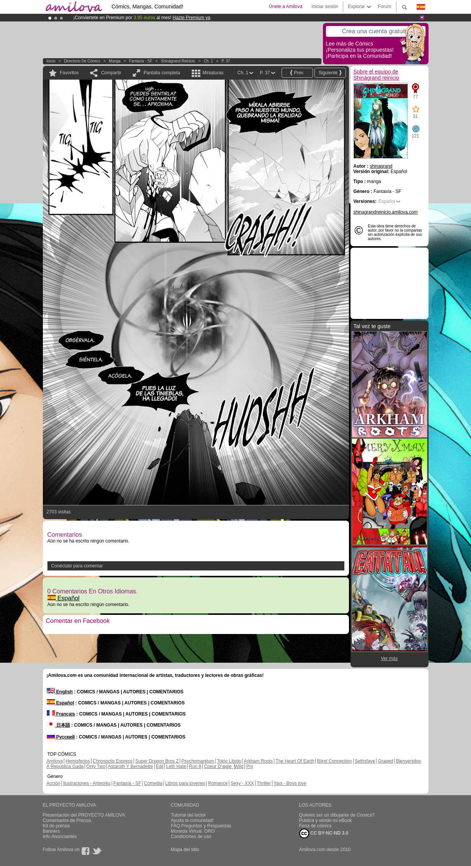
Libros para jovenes (185, 783)
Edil (159, 766)
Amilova (55, 761)
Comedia (153, 783)
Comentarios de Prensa (67, 820)
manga (115, 61)
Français (61, 714)
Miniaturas (212, 72)
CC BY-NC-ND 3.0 (324, 833)
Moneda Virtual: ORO (193, 831)
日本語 (58, 725)
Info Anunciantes (60, 836)
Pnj (249, 766)
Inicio (51, 61)
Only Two (96, 766)
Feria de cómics (315, 825)
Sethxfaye (365, 761)
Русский (61, 737)
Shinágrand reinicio (178, 61)
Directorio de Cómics (82, 61)
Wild (239, 766)
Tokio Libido (229, 761)
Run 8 (195, 766)
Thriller (264, 783)
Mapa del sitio (185, 849)
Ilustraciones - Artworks (87, 783)
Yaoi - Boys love (290, 783)
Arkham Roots (258, 761)
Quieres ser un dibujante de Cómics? (337, 815)
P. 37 (226, 61)
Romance (218, 783)
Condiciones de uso (191, 836)
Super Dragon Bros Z (157, 761)
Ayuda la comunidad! (192, 820)
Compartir (111, 72)
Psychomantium (197, 761)
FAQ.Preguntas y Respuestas (201, 825)
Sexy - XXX (242, 783)
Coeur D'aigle (218, 766)
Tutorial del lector (188, 815)
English (60, 691)
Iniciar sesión (324, 6)
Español (63, 598)
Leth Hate (176, 766)
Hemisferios (78, 761)
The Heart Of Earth (294, 761)
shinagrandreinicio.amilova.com (386, 212)
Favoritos (69, 72)
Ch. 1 (208, 61)
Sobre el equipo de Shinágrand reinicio (376, 75)
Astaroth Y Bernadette (130, 766)
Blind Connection (334, 761)
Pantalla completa (161, 72)
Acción (53, 783)
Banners (51, 831)
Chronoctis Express (112, 761)
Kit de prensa (56, 825)
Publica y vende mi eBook (325, 820)
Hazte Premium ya (191, 17)
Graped (385, 761)
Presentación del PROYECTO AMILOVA (84, 815)
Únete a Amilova (285, 6)
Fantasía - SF (140, 61)
